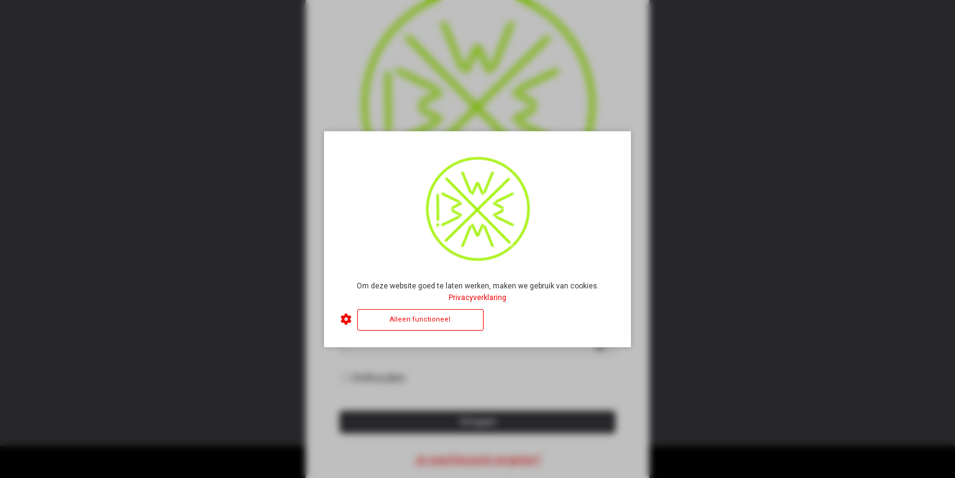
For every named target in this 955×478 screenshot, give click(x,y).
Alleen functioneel (420, 319)
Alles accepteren (551, 319)
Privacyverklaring (477, 297)
